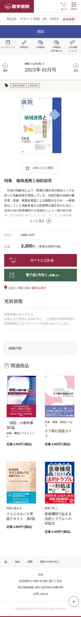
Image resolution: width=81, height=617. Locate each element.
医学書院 (17, 6)
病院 (30, 561)
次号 (76, 71)
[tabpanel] (41, 125)
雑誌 (17, 561)
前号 (5, 71)
